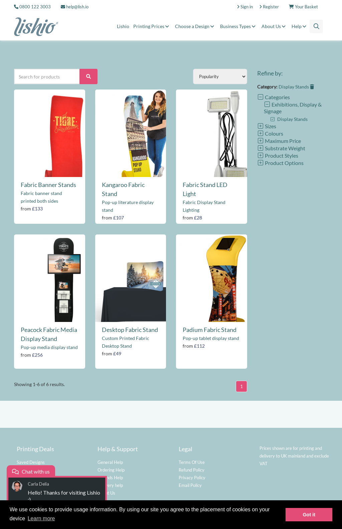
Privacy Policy (192, 477)
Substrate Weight (281, 148)
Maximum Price (279, 141)
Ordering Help (111, 470)
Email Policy (190, 485)
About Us (275, 26)
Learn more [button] (41, 518)
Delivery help (110, 485)
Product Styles (277, 155)
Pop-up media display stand (49, 347)
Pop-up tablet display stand (211, 338)
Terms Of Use (192, 462)
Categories (273, 97)
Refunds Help (110, 477)
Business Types (239, 26)
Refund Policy (191, 470)
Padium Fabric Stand (209, 329)
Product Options (280, 163)
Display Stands (296, 87)
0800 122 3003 (35, 6)
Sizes (266, 126)
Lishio (123, 26)
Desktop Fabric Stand (130, 329)
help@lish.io (75, 6)
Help (300, 26)
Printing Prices (152, 26)
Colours (270, 133)
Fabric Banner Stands (48, 184)
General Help (110, 462)
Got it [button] (309, 514)
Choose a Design (195, 26)
